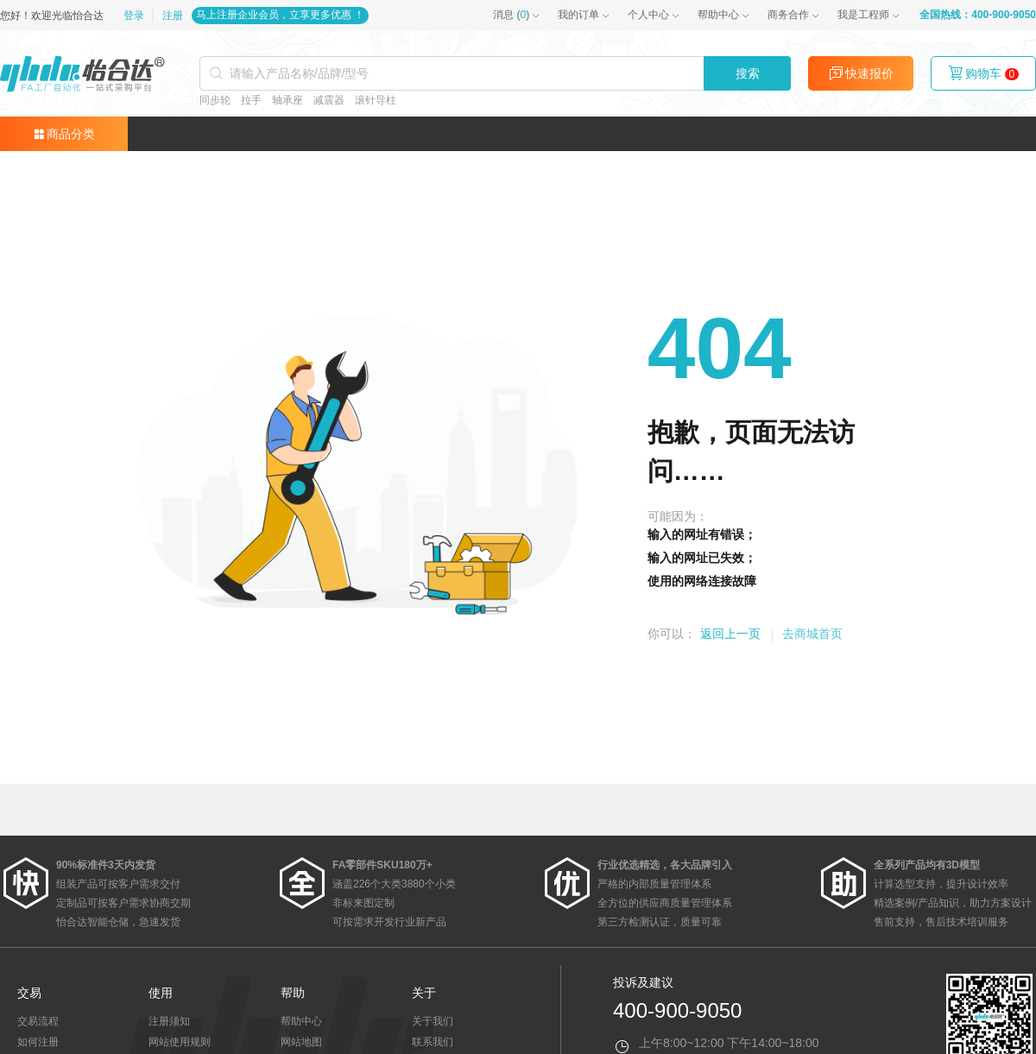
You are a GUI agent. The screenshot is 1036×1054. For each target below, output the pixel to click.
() (511, 15)
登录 (135, 15)
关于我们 (432, 1021)
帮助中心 (718, 15)
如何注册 (38, 1042)
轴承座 (287, 100)
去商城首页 (812, 634)
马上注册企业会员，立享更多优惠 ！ (280, 15)
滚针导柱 (375, 100)
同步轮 (215, 100)
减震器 (328, 100)
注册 (172, 15)
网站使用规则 (179, 1042)
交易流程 (38, 1021)
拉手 (251, 100)
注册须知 (169, 1021)
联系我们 (432, 1042)
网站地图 (301, 1042)
